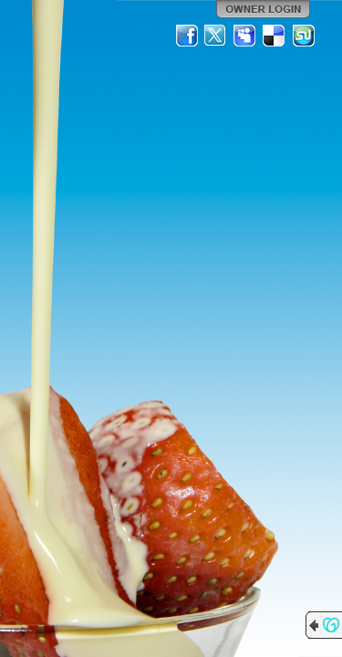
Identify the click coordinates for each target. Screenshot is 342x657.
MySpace (245, 35)
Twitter (216, 35)
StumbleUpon (303, 35)
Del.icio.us (274, 35)
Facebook (187, 35)
